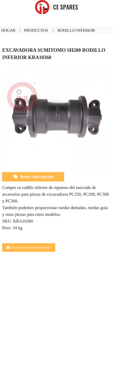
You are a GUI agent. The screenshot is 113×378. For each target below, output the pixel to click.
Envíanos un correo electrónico (31, 247)
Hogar (8, 30)
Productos (36, 30)
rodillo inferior (76, 30)
